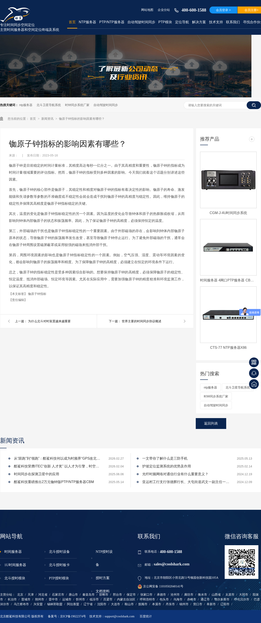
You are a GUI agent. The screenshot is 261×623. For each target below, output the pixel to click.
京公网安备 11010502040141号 (160, 586)
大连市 (115, 604)
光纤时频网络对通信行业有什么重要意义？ (175, 474)
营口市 (197, 604)
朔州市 (39, 599)
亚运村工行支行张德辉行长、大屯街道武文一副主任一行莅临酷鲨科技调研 (185, 482)
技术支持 (216, 22)
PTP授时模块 (59, 578)
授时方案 (103, 578)
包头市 (164, 599)
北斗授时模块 (14, 578)
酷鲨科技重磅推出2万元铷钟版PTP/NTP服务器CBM (54, 482)
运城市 (66, 599)
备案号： (54, 616)
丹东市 (170, 604)
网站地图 (147, 10)
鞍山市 (129, 604)
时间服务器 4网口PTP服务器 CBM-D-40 (228, 280)
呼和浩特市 (147, 599)
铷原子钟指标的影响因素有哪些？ (82, 118)
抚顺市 (142, 604)
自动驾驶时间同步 (141, 22)
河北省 (42, 594)
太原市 (229, 594)
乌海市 (177, 599)
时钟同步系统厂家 (77, 105)
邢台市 (117, 594)
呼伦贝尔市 (241, 599)
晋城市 (25, 599)
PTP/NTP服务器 (111, 22)
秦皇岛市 (88, 594)
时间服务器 (13, 551)
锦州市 (184, 604)
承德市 (161, 594)
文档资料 (103, 591)
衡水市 (202, 594)
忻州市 (80, 599)
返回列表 (211, 423)
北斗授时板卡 (59, 565)
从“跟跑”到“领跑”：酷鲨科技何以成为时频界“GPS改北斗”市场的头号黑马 (57, 458)
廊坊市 (188, 594)
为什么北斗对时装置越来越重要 (49, 321)
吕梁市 (107, 599)
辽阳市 (224, 604)
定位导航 (182, 22)
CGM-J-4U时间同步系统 (228, 213)
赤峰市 (191, 599)
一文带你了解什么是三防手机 (164, 458)
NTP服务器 (87, 22)
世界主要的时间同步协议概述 (141, 321)
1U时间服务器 (15, 565)
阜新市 (211, 604)
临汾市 (94, 599)
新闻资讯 (47, 118)
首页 (72, 22)
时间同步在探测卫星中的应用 (36, 474)
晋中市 (53, 599)
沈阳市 (101, 604)
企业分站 (164, 10)
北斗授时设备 (59, 551)
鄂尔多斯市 (221, 599)
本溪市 (156, 604)
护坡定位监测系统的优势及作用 (166, 466)
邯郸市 (103, 594)
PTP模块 (165, 22)
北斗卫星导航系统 (49, 105)
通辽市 (205, 599)
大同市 (243, 594)
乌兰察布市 (21, 604)
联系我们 (233, 22)
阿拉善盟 (73, 604)
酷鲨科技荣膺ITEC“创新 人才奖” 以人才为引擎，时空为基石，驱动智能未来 (57, 466)
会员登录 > (223, 10)
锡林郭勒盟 (54, 604)
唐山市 (73, 594)
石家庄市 (58, 594)
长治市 (12, 599)
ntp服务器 (25, 105)
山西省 (216, 594)
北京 (20, 594)
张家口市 (146, 594)
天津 (31, 594)
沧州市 (175, 594)
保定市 (131, 594)
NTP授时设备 (104, 558)
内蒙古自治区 (126, 599)
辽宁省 (88, 604)
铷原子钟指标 (37, 294)
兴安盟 (38, 604)
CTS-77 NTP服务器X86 (228, 347)
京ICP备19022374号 (73, 616)
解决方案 (199, 22)
